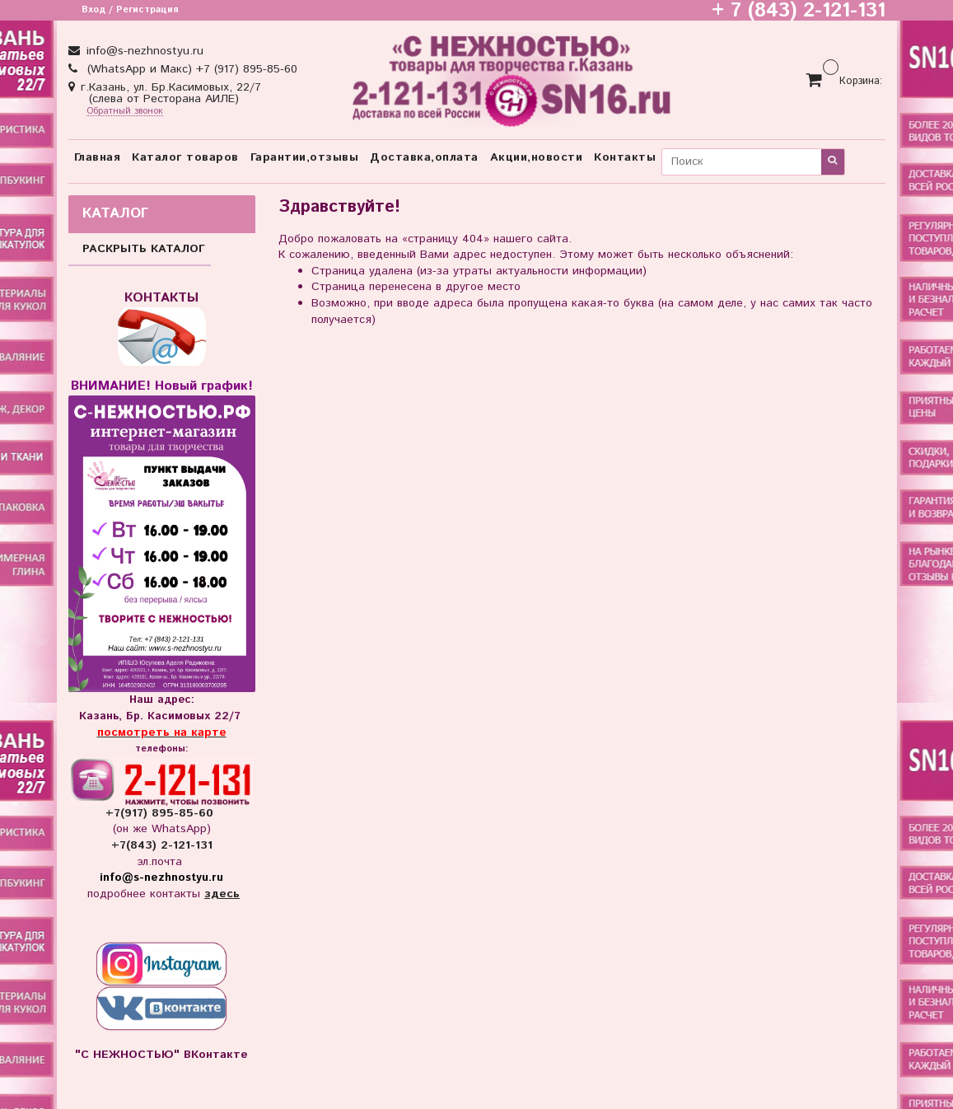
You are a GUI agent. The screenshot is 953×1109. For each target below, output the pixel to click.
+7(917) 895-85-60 (161, 813)
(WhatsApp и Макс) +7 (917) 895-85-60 (190, 69)
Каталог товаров (185, 157)
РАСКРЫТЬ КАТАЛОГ (143, 249)
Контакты (625, 157)
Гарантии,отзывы (304, 157)
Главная (97, 157)
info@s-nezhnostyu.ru (142, 51)
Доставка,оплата (424, 157)
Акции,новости (536, 157)
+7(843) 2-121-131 (162, 845)
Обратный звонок (124, 111)
